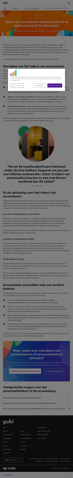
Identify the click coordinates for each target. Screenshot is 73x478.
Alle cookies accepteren (54, 85)
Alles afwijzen (39, 85)
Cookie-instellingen (17, 85)
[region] (36, 80)
